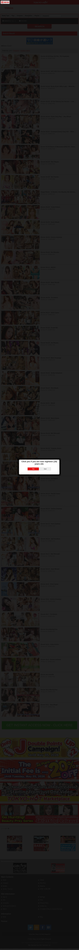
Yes (33, 452)
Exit (45, 452)
